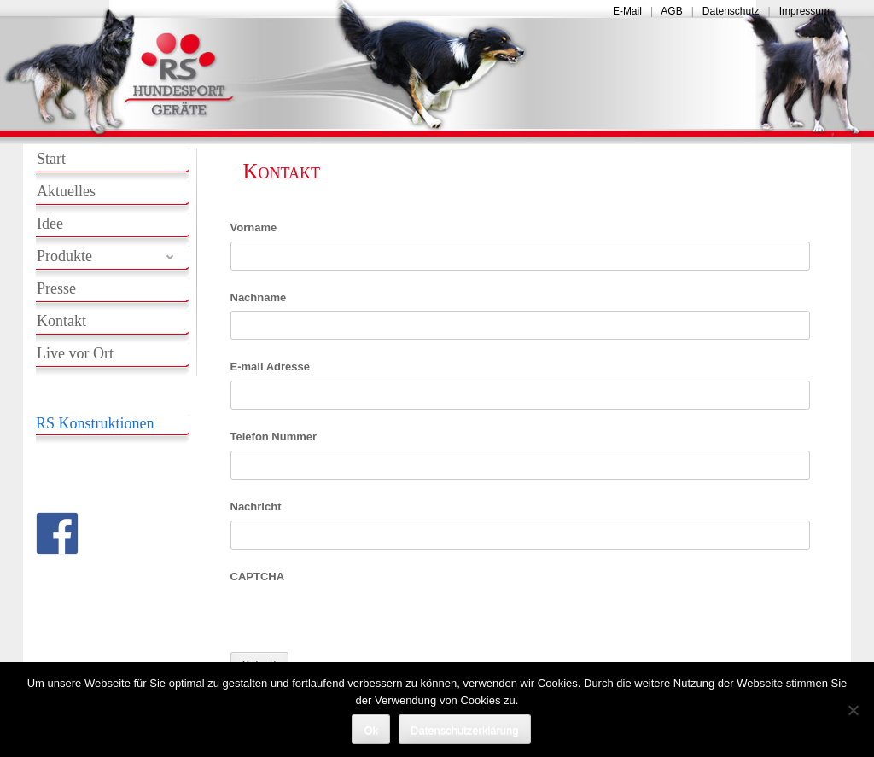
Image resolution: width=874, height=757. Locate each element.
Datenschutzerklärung (464, 730)
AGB (671, 11)
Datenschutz (731, 11)
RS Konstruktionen (95, 423)
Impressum (804, 11)
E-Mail (627, 11)
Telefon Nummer (274, 436)
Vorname (253, 227)
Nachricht (256, 506)
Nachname (258, 297)
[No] (852, 710)
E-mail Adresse (270, 366)
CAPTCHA (257, 576)
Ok (371, 730)
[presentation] (360, 623)
